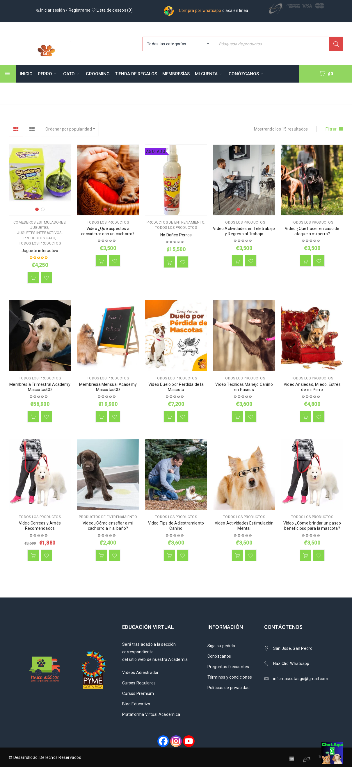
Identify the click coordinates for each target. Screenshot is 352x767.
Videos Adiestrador (140, 672)
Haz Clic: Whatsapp (291, 663)
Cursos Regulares (139, 683)
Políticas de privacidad (228, 687)
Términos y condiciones (229, 677)
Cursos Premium (138, 693)
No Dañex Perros (176, 235)
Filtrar (331, 129)
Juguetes (39, 228)
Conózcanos (219, 656)
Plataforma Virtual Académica (151, 714)
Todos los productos (40, 243)
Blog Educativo (136, 704)
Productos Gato (40, 238)
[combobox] (178, 44)
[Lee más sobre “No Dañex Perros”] (169, 262)
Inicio (216, 93)
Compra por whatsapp (200, 10)
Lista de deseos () (112, 10)
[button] (33, 277)
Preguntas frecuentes (228, 666)
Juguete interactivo (40, 250)
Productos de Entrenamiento (176, 222)
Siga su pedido (221, 645)
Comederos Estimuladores (39, 222)
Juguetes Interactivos (39, 233)
